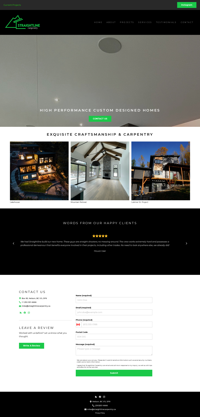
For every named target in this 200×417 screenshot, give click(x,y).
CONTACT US (100, 119)
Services (145, 22)
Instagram (186, 5)
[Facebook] (24, 312)
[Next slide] (186, 243)
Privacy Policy (100, 413)
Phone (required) (114, 323)
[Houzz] (20, 312)
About (111, 22)
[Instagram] (28, 312)
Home (98, 22)
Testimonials (166, 22)
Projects (127, 22)
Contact (187, 22)
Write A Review (31, 345)
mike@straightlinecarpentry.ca (36, 306)
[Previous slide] (13, 243)
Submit (114, 373)
